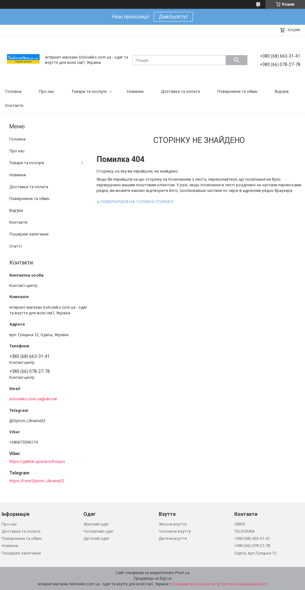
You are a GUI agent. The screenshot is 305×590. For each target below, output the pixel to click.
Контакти (14, 105)
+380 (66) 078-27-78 (252, 545)
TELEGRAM (244, 531)
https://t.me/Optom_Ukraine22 (36, 480)
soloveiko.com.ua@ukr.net (33, 399)
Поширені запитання (29, 234)
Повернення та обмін (237, 91)
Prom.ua (182, 573)
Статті (15, 246)
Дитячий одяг (96, 538)
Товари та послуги (89, 91)
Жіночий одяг (96, 524)
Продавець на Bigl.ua (152, 578)
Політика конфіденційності (243, 584)
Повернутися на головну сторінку (137, 201)
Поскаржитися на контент (194, 584)
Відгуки (282, 91)
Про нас (46, 91)
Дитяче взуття (173, 538)
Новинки (135, 91)
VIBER (239, 524)
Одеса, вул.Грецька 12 (255, 553)
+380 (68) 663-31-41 (252, 538)
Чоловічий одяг (98, 531)
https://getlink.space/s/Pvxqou (37, 461)
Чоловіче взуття (175, 531)
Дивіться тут (173, 17)
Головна (13, 91)
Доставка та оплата (180, 91)
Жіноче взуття (172, 524)
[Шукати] (236, 60)
